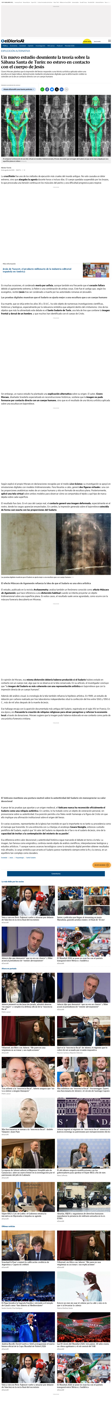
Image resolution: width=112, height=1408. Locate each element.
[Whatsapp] (42, 89)
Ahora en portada (9, 968)
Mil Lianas (51, 46)
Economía (13, 46)
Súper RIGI (33, 2)
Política (5, 46)
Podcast (60, 46)
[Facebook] (47, 89)
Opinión (30, 46)
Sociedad (22, 46)
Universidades (75, 2)
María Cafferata (62, 1175)
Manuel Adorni (26, 2)
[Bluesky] (52, 89)
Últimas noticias (8, 1226)
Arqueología (20, 858)
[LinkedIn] (62, 89)
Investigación (40, 46)
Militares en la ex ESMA (65, 2)
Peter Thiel (56, 2)
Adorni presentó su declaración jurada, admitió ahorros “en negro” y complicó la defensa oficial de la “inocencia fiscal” (27, 1006)
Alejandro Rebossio (76, 1053)
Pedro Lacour (6, 1012)
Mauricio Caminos (63, 1053)
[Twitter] (57, 89)
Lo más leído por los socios (13, 881)
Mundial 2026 (91, 2)
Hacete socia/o (87, 41)
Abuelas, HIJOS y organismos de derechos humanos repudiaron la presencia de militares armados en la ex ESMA (81, 1216)
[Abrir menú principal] (109, 41)
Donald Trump (83, 2)
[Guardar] (66, 89)
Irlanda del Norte (99, 2)
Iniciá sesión (97, 41)
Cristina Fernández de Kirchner (45, 2)
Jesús (11, 858)
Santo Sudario (31, 858)
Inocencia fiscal (18, 2)
